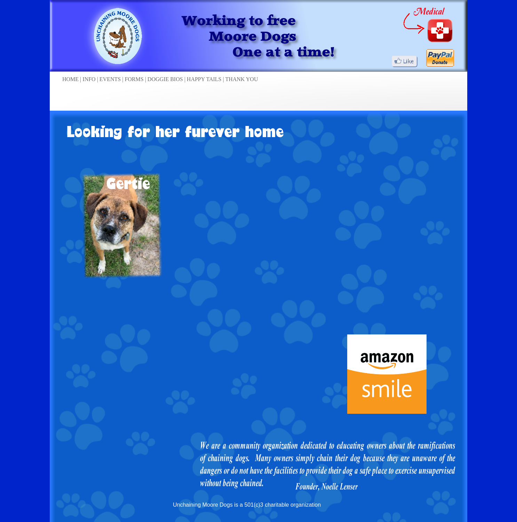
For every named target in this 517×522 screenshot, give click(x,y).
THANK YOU (241, 79)
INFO (89, 79)
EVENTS (111, 79)
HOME (71, 79)
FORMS (135, 79)
